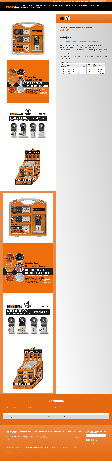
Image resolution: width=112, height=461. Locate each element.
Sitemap (32, 452)
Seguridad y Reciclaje (88, 6)
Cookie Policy (25, 452)
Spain (61, 1)
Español (71, 1)
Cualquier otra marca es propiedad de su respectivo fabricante (21, 449)
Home (7, 12)
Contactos (24, 8)
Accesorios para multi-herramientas (20, 12)
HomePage (24, 6)
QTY (60, 407)
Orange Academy (35, 8)
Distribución (48, 6)
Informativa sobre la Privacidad (13, 452)
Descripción (28, 407)
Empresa (31, 6)
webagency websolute (92, 443)
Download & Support (73, 6)
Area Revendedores (82, 1)
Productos (38, 6)
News (55, 6)
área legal (61, 6)
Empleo (99, 6)
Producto (14, 407)
